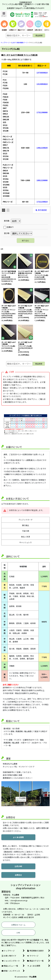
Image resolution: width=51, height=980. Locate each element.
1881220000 (42, 180)
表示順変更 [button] (41, 210)
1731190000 (42, 112)
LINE (18, 932)
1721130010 (42, 201)
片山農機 (32, 976)
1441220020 (42, 147)
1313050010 (42, 84)
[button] (4, 14)
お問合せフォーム (18, 924)
